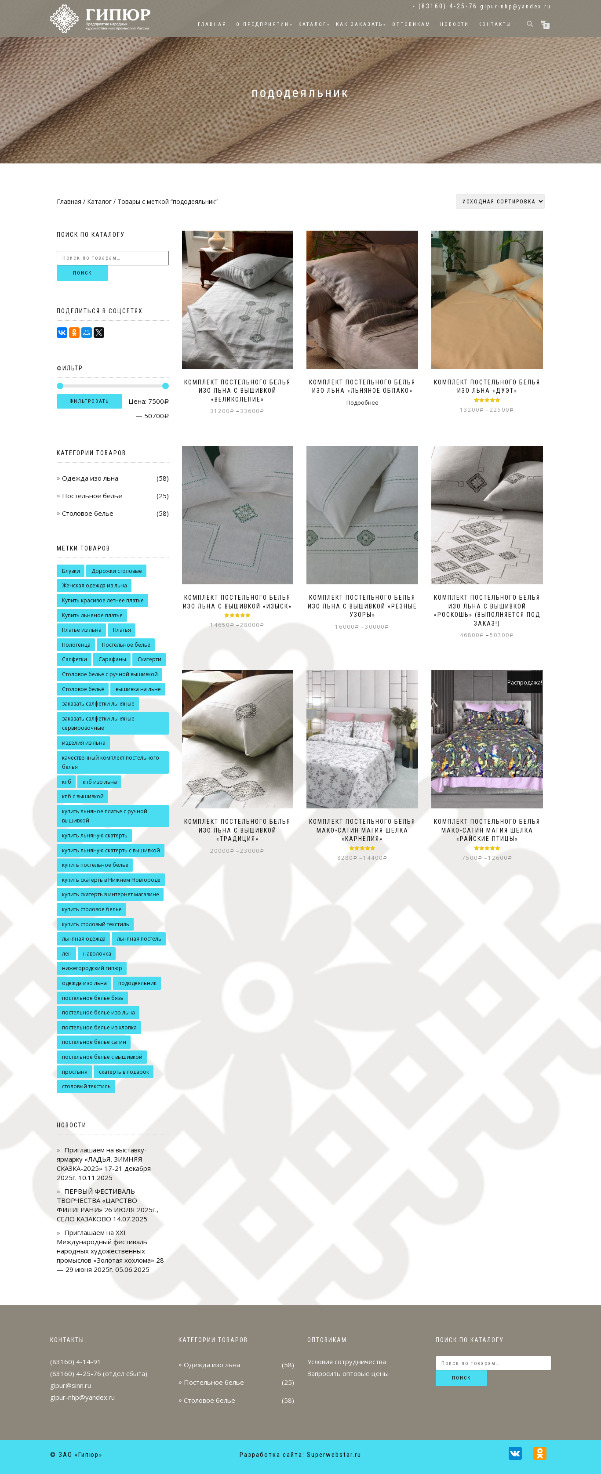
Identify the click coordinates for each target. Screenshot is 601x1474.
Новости (454, 24)
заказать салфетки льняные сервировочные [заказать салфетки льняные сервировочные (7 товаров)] (98, 723)
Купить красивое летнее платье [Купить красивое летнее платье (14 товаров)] (103, 600)
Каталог (313, 24)
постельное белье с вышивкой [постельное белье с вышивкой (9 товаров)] (102, 1057)
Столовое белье (87, 513)
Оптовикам (411, 24)
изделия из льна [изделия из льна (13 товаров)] (84, 742)
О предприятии (262, 24)
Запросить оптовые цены (348, 1373)
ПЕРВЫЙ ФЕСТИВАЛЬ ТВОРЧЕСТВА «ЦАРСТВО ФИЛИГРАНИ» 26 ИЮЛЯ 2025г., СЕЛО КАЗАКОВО (107, 1205)
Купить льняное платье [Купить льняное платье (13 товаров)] (92, 615)
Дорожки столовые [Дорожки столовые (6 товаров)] (116, 571)
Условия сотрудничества (346, 1361)
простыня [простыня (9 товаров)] (74, 1072)
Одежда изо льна (90, 478)
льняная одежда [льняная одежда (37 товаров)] (84, 938)
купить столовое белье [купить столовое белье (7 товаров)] (92, 909)
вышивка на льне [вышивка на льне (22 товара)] (138, 689)
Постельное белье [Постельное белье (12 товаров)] (126, 644)
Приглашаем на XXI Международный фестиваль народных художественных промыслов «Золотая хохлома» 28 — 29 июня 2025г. (110, 1251)
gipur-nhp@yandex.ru (515, 7)
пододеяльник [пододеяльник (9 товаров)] (137, 983)
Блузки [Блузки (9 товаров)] (71, 571)
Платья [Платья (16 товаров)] (122, 630)
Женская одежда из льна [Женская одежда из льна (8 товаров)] (94, 585)
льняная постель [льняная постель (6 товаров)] (139, 938)
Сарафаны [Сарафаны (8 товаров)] (112, 659)
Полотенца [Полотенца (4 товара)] (76, 644)
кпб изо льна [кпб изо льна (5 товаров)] (100, 782)
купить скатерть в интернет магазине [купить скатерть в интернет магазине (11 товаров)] (110, 894)
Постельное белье (92, 495)
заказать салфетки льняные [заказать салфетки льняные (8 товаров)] (98, 703)
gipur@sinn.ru (70, 1385)
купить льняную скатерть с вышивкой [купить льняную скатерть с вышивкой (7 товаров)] (111, 850)
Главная (212, 24)
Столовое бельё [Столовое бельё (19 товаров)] (83, 689)
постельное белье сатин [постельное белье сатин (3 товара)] (94, 1042)
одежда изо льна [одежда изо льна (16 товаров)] (84, 983)
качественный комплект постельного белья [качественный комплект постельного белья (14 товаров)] (110, 762)
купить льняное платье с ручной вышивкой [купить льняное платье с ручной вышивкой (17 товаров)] (104, 816)
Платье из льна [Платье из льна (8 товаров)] (82, 630)
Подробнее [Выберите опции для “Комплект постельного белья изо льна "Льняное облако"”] (362, 402)
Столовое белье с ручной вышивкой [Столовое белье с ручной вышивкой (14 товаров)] (110, 674)
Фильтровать (89, 401)
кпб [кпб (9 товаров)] (66, 782)
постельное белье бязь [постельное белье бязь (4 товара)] (93, 998)
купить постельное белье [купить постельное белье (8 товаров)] (95, 865)
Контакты (495, 24)
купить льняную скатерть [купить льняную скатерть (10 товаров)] (94, 835)
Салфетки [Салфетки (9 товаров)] (74, 659)
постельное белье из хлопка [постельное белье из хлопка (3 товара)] (99, 1027)
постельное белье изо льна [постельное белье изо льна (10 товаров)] (98, 1012)
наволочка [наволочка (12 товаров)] (97, 953)
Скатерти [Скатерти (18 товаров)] (149, 659)
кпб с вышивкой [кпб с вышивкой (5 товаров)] (83, 796)
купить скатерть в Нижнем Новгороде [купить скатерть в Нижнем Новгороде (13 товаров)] (111, 880)
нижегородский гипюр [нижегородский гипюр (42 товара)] (92, 968)
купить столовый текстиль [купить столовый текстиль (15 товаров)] (95, 924)
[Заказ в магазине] (500, 201)
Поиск (82, 273)
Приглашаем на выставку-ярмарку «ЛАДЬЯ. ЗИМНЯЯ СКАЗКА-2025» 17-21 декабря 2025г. (104, 1163)
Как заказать (359, 24)
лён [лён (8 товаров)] (67, 953)
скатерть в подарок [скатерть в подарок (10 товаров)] (124, 1072)
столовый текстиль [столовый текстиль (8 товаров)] (86, 1086)
